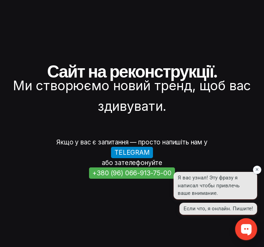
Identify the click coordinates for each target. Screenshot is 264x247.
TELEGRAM (132, 152)
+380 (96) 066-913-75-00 (131, 173)
